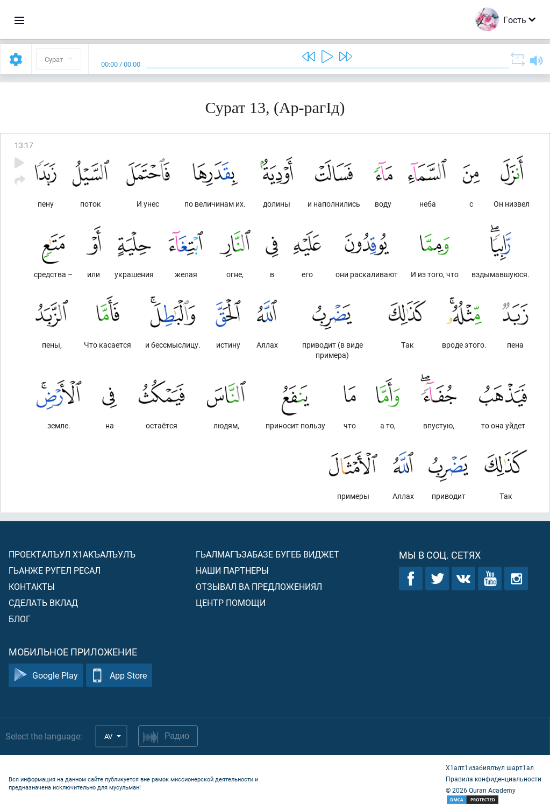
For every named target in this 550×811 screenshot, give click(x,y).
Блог (20, 618)
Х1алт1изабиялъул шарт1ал (490, 767)
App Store (119, 675)
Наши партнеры (232, 570)
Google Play (46, 675)
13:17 (24, 145)
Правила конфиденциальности (493, 778)
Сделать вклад (43, 602)
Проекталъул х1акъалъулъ (72, 554)
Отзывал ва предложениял (259, 586)
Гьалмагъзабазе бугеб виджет (267, 554)
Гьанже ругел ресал (55, 570)
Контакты (32, 586)
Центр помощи (231, 602)
